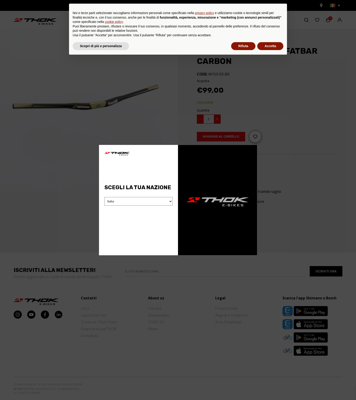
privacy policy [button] (204, 354)
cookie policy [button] (114, 363)
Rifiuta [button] (243, 387)
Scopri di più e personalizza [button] (101, 387)
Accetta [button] (270, 387)
